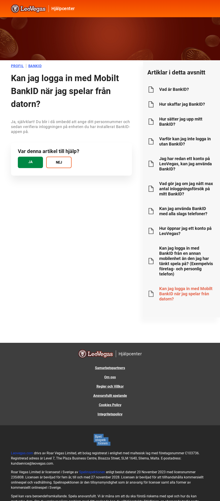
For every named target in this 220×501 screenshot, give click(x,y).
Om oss (110, 377)
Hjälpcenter (63, 8)
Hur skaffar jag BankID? (182, 104)
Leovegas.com (22, 453)
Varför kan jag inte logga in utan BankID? (185, 141)
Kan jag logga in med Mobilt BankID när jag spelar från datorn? (185, 294)
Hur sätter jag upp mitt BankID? (180, 121)
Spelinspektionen (92, 472)
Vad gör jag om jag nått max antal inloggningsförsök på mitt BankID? (186, 188)
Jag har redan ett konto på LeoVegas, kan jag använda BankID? (185, 164)
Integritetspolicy (110, 414)
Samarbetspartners (110, 368)
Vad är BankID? (174, 89)
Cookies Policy (110, 405)
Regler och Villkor (110, 386)
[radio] (30, 162)
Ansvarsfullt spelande (110, 396)
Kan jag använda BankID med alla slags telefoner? (183, 211)
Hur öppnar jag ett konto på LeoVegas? (185, 231)
